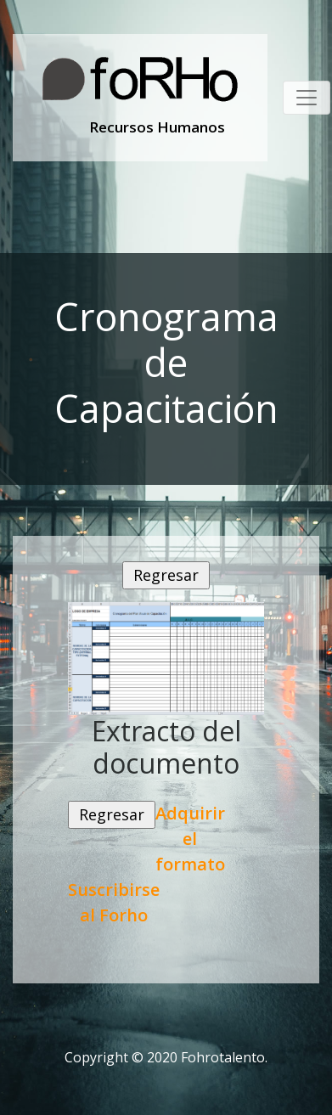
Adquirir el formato (190, 839)
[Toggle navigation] (306, 98)
